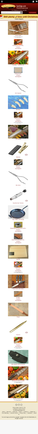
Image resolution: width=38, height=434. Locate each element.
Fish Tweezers (18, 93)
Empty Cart (32, 411)
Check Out (15, 411)
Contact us (26, 411)
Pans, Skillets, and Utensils (18, 219)
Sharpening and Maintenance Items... (18, 228)
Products (18, 47)
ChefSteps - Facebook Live (18, 65)
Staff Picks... (18, 268)
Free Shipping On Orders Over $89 (19, 10)
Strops (18, 317)
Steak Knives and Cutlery (18, 288)
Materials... (18, 165)
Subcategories (18, 48)
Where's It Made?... (18, 343)
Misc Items (18, 185)
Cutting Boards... (18, 73)
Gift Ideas (18, 109)
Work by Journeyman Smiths (18, 380)
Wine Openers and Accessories (18, 364)
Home (3, 411)
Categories (32, 12)
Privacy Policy (23, 413)
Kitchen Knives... (18, 118)
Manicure (18, 157)
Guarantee (29, 413)
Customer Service (14, 413)
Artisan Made (18, 35)
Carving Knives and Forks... (18, 45)
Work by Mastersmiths (18, 398)
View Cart (9, 411)
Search (20, 411)
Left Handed (18, 139)
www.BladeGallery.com (20, 410)
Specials (18, 259)
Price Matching (5, 413)
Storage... (18, 297)
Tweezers (18, 334)
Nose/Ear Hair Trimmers (18, 203)
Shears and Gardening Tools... (18, 239)
